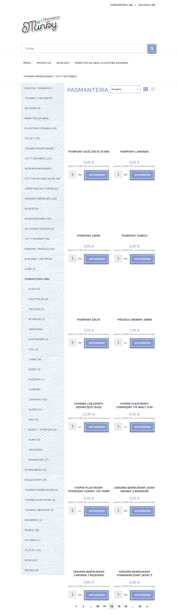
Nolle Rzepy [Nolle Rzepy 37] (33, 479)
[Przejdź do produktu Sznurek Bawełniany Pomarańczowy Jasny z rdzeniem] (134, 542)
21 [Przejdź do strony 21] (140, 606)
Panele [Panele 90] (29, 530)
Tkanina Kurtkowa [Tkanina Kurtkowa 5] (38, 500)
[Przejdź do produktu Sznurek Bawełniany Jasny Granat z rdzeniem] (134, 458)
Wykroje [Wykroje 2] (35, 319)
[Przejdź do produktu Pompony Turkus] (134, 206)
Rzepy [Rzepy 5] (33, 369)
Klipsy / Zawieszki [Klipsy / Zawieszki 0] (41, 429)
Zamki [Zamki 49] (32, 359)
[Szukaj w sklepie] (85, 48)
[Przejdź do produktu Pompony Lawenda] (134, 122)
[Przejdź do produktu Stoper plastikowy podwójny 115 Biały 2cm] (134, 374)
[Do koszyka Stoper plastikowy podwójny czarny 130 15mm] (96, 511)
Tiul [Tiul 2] (31, 349)
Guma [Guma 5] (32, 439)
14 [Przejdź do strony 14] (125, 606)
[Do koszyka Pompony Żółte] (96, 343)
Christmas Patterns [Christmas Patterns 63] (39, 188)
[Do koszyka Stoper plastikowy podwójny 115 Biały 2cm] (142, 427)
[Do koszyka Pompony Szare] (96, 259)
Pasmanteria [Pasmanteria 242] (34, 279)
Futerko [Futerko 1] (31, 540)
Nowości (31, 560)
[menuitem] (27, 62)
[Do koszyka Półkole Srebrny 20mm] (142, 343)
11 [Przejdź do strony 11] (104, 606)
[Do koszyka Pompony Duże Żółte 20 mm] (96, 175)
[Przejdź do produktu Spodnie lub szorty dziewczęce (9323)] (88, 374)
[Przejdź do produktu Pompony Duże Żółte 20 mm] (88, 122)
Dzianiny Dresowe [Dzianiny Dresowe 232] (37, 198)
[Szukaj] (151, 48)
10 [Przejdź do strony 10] (97, 606)
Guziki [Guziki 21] (33, 409)
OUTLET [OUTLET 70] (30, 550)
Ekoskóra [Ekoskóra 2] (31, 520)
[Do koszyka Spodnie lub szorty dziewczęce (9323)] (96, 427)
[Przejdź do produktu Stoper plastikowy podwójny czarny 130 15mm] (88, 458)
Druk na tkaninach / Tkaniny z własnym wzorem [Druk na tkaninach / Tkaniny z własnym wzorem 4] (39, 98)
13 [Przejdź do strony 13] (118, 606)
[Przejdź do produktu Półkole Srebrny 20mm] (134, 290)
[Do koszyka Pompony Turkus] (142, 259)
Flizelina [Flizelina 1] (35, 379)
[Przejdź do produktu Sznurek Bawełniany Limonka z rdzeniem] (88, 542)
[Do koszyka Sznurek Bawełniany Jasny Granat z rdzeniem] (142, 511)
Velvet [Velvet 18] (29, 138)
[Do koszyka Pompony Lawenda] (142, 175)
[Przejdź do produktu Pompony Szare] (88, 206)
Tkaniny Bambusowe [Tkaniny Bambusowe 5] (39, 489)
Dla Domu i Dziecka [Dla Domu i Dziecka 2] (37, 228)
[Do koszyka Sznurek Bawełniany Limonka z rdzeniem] (96, 595)
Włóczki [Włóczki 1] (35, 309)
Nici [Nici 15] (31, 419)
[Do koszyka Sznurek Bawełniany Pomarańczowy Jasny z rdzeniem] (142, 595)
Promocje (32, 570)
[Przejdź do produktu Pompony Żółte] (88, 290)
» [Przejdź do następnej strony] (147, 606)
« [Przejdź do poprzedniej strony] (76, 606)
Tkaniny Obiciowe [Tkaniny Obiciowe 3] (37, 510)
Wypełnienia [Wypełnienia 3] (33, 469)
